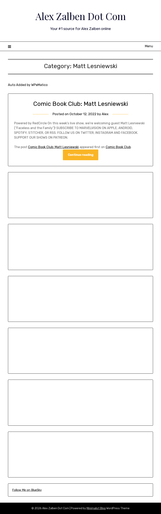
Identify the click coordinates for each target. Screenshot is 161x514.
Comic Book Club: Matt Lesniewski (80, 103)
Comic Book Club (118, 147)
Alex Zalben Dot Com (80, 16)
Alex (105, 114)
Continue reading (80, 155)
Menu (149, 46)
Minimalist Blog (96, 508)
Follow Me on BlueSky (27, 490)
